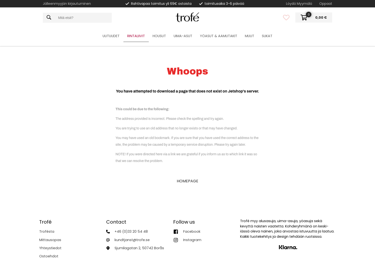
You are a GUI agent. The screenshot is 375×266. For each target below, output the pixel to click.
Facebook (191, 231)
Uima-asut (183, 36)
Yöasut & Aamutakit (218, 36)
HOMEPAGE (187, 181)
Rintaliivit (136, 36)
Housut (159, 36)
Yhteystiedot (50, 248)
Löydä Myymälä (299, 3)
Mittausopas (50, 239)
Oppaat (325, 3)
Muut (249, 36)
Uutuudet (111, 36)
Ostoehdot (48, 256)
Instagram (192, 239)
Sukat (267, 36)
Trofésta (46, 231)
